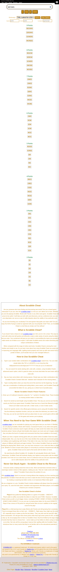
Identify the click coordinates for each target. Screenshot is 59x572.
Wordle (10, 2)
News (50, 569)
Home (6, 2)
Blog (3, 2)
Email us (30, 531)
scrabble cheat (25, 312)
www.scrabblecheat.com (41, 565)
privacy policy (30, 537)
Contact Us (30, 540)
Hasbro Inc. (30, 549)
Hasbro (32, 554)
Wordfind (34, 569)
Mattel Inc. (28, 551)
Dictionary (15, 2)
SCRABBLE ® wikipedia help (30, 535)
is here (40, 538)
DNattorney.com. (51, 563)
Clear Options (45, 17)
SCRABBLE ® (7, 547)
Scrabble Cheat (43, 569)
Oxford (20, 2)
